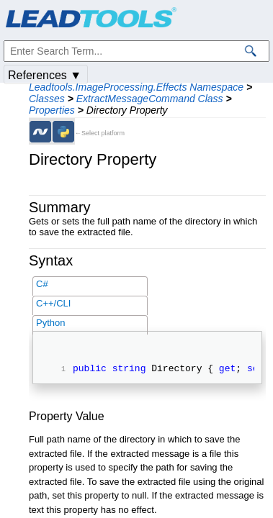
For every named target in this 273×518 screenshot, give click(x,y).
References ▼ (44, 75)
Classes (47, 98)
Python (50, 322)
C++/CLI (53, 303)
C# (42, 283)
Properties (52, 110)
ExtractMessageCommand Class (149, 98)
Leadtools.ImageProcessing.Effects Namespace (136, 87)
